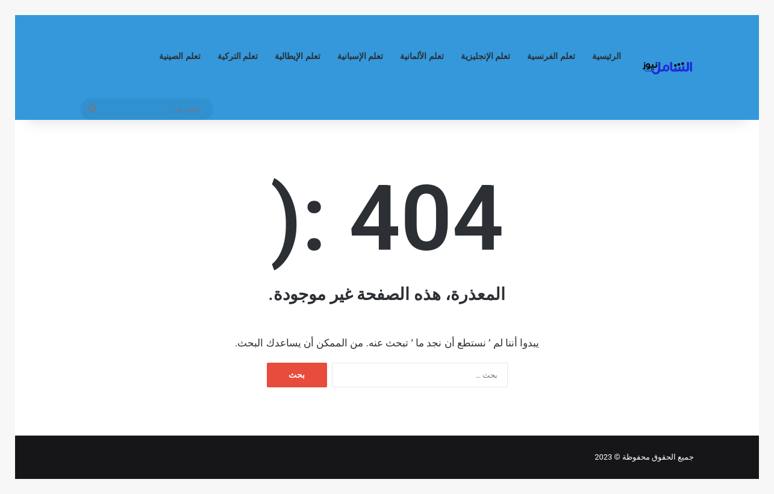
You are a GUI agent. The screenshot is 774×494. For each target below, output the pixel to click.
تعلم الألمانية (422, 56)
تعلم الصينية (180, 56)
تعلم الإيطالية (297, 56)
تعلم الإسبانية (360, 56)
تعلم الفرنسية (551, 56)
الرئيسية (606, 56)
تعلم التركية (237, 56)
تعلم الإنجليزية (486, 56)
